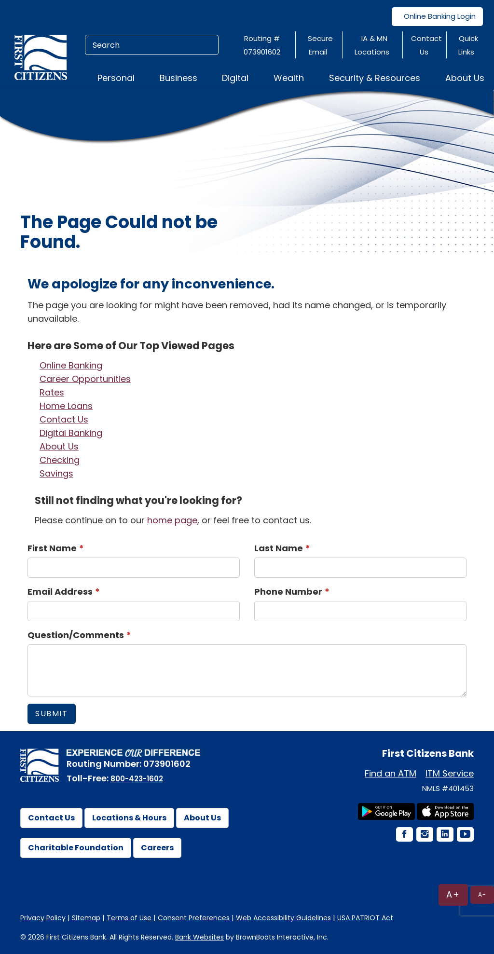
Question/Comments (75, 635)
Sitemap (86, 918)
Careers (157, 847)
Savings (56, 473)
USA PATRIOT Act (365, 918)
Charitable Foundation (76, 847)
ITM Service (449, 773)
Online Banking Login (437, 16)
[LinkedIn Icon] (444, 835)
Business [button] (178, 78)
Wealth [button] (289, 78)
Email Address (60, 592)
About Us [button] (464, 78)
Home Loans (66, 406)
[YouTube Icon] (464, 835)
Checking (60, 460)
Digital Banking (71, 433)
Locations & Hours (129, 817)
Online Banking (71, 365)
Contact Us (64, 419)
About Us (59, 446)
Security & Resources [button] (374, 78)
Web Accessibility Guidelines (283, 918)
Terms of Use (129, 918)
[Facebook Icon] (404, 835)
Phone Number (288, 592)
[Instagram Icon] (424, 835)
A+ (453, 894)
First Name (52, 548)
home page (172, 520)
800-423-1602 (136, 779)
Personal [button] (116, 78)
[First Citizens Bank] (44, 57)
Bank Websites (199, 937)
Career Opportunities (85, 379)
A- (482, 894)
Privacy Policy (43, 918)
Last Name (278, 548)
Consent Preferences (194, 918)
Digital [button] (235, 78)
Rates (52, 392)
